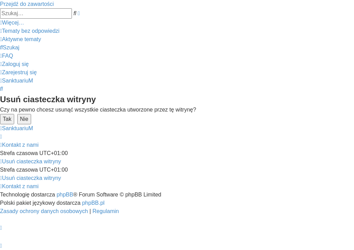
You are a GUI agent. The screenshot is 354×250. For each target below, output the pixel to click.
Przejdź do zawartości (27, 4)
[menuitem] (29, 31)
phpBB (65, 195)
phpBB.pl (93, 203)
